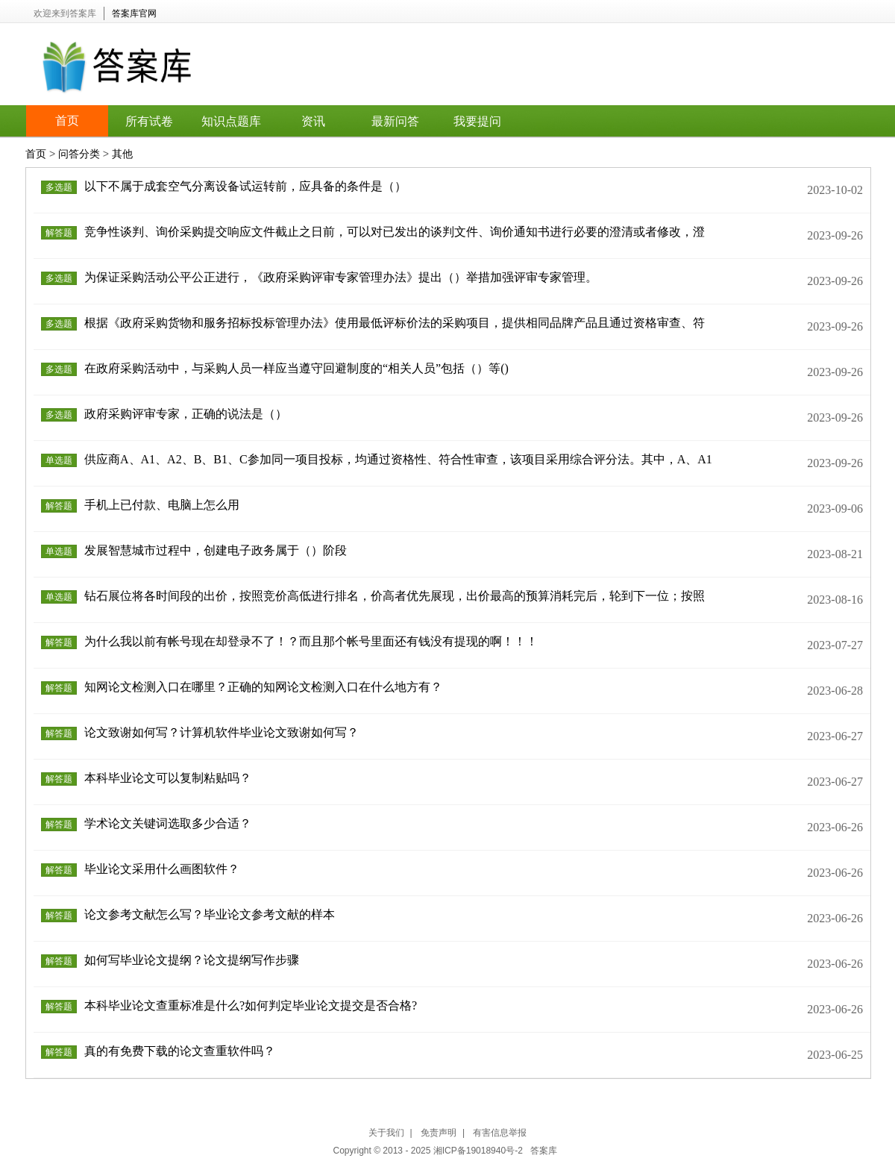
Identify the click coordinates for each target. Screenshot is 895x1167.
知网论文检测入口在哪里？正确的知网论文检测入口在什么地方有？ (263, 687)
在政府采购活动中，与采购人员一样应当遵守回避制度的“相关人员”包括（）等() (296, 368)
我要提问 (477, 121)
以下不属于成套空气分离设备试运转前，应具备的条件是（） (245, 186)
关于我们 (386, 1132)
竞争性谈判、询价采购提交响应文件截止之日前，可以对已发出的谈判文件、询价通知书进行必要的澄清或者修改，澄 (394, 231)
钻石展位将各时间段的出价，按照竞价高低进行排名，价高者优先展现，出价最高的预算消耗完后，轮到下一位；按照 (394, 595)
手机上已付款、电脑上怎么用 (161, 504)
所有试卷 (149, 121)
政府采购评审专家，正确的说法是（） (185, 413)
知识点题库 (231, 121)
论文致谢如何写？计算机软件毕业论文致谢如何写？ (221, 732)
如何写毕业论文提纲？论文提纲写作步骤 (191, 960)
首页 (67, 120)
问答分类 (79, 154)
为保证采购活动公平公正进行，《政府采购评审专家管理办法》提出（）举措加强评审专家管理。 (340, 277)
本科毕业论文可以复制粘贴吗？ (167, 778)
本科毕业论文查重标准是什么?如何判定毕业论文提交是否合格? (250, 1005)
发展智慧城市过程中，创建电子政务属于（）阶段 (215, 550)
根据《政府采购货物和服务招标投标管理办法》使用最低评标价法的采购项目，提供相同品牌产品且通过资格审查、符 (394, 322)
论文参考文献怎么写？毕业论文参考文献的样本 (209, 914)
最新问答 (395, 121)
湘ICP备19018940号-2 (479, 1150)
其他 (122, 154)
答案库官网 (134, 13)
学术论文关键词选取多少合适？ (167, 823)
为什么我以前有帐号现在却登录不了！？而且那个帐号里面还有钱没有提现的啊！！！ (311, 641)
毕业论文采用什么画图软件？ (161, 869)
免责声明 (438, 1132)
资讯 (313, 121)
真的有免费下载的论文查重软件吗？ (179, 1051)
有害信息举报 (500, 1132)
